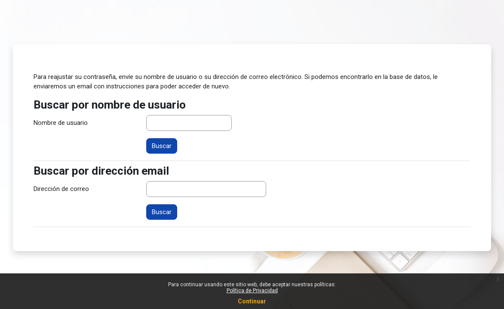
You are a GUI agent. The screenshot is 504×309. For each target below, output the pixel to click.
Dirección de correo (61, 189)
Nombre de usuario (61, 123)
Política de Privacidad (252, 291)
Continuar (252, 301)
